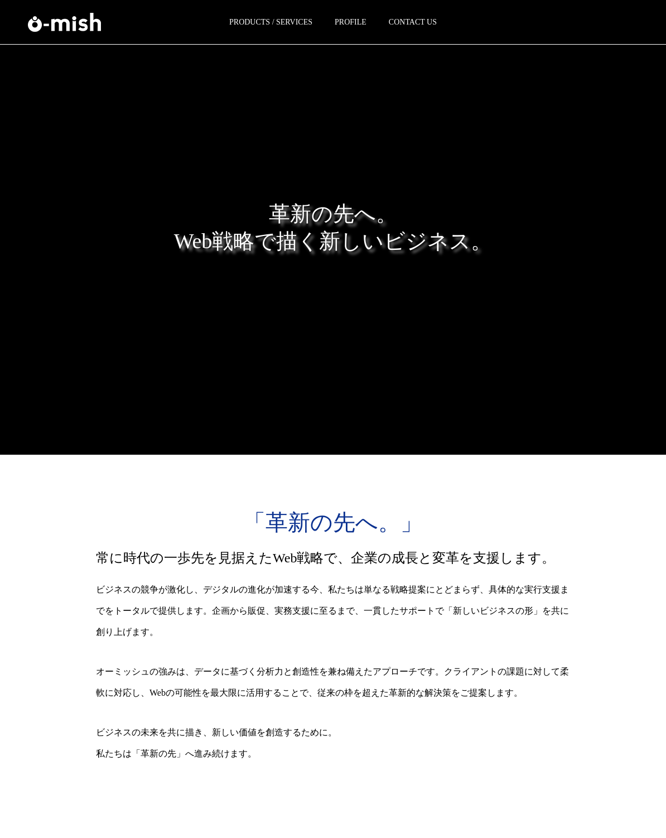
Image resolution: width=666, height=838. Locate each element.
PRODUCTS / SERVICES (270, 22)
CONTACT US (413, 22)
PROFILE (350, 22)
